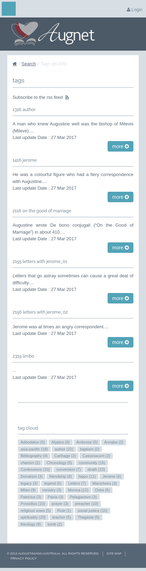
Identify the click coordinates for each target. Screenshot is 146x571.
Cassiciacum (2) (96, 456)
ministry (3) (51, 490)
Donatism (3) (32, 476)
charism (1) (30, 463)
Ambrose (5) (87, 442)
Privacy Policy (23, 558)
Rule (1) (64, 510)
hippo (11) (87, 476)
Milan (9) (28, 490)
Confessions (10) (35, 469)
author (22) (63, 449)
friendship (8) (60, 476)
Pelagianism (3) (83, 497)
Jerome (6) (111, 476)
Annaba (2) (113, 442)
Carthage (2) (65, 456)
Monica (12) (78, 490)
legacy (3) (29, 483)
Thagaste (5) (89, 517)
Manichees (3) (105, 483)
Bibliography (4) (34, 456)
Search (29, 63)
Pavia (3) (55, 497)
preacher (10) (86, 504)
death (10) (96, 469)
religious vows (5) (36, 510)
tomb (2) (55, 524)
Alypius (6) (60, 442)
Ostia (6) (102, 490)
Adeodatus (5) (33, 442)
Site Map (114, 553)
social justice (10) (92, 510)
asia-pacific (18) (34, 449)
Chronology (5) (59, 463)
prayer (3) (60, 504)
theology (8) (31, 524)
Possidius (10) (33, 504)
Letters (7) (77, 483)
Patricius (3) (31, 497)
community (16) (92, 463)
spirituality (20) (33, 517)
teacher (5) (61, 517)
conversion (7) (68, 469)
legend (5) (52, 483)
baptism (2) (89, 449)
